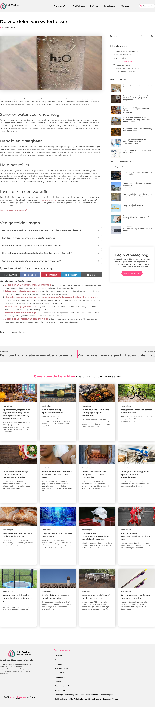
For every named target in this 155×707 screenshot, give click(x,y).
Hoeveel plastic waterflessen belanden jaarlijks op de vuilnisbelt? (51, 253)
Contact (125, 6)
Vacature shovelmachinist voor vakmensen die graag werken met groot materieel (136, 119)
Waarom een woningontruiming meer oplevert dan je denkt (136, 217)
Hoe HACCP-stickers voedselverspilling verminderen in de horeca (138, 228)
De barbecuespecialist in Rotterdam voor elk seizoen (137, 173)
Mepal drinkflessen (47, 200)
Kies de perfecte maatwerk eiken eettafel (127, 167)
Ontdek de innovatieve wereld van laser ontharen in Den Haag (57, 474)
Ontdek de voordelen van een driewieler (26, 319)
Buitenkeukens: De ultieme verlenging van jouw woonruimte (95, 413)
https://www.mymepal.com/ (13, 210)
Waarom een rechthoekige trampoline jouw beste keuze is (17, 598)
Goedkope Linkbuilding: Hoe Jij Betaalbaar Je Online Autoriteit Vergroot (84, 695)
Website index (61, 690)
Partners (94, 6)
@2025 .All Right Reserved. (19, 698)
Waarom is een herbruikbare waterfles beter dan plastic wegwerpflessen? (51, 230)
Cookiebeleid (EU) (62, 686)
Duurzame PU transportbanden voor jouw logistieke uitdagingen (95, 536)
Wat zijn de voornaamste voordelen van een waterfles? (51, 261)
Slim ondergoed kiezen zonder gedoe (126, 161)
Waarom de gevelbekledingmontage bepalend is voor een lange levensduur (137, 185)
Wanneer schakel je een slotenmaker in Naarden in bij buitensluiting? (138, 195)
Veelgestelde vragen (121, 65)
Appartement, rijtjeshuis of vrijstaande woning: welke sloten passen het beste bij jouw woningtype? (136, 109)
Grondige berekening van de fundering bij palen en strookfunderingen (134, 141)
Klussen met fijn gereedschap (21, 306)
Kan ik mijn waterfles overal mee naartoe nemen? (51, 238)
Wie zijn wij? (60, 6)
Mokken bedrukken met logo (20, 312)
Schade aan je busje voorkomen (22, 291)
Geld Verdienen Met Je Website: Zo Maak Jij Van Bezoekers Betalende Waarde (86, 699)
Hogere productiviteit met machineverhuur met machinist (135, 206)
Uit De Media (79, 6)
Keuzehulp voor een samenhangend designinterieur (137, 86)
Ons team (59, 660)
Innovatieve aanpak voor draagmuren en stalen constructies (94, 474)
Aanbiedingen (8, 27)
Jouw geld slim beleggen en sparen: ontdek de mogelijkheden (135, 474)
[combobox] (147, 6)
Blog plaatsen (109, 6)
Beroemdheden (61, 668)
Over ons (58, 655)
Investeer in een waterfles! (124, 61)
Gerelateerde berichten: (125, 72)
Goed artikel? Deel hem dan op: (128, 68)
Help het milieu (119, 58)
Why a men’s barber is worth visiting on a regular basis (137, 130)
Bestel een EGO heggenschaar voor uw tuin (28, 285)
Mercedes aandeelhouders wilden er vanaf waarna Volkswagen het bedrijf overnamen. (51, 297)
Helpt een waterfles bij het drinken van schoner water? (51, 245)
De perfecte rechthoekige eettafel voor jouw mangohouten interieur (15, 474)
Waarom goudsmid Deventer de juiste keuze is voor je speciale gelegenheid (136, 97)
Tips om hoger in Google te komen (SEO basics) (137, 151)
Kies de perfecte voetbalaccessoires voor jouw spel (135, 536)
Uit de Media (60, 673)
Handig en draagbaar (122, 55)
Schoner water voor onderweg (126, 51)
